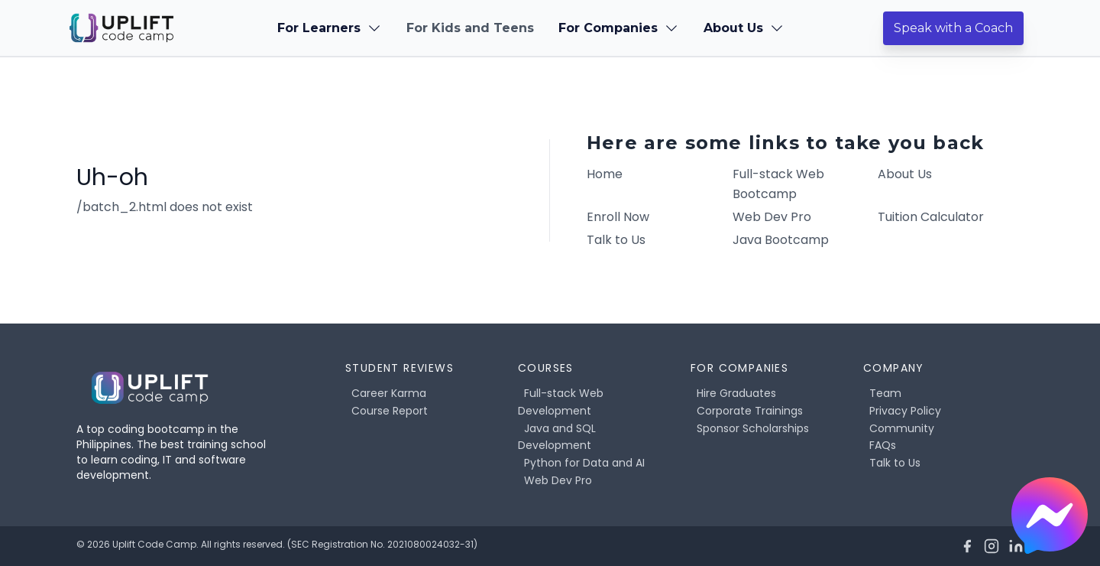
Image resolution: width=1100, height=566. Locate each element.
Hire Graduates (736, 393)
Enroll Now (618, 217)
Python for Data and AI (584, 462)
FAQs (882, 445)
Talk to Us (616, 240)
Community (901, 428)
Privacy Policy (905, 410)
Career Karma (388, 393)
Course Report (389, 410)
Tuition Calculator (931, 217)
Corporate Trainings (750, 410)
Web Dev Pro (772, 217)
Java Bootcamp (781, 240)
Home (605, 174)
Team (885, 393)
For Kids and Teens (470, 28)
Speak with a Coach (953, 28)
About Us (905, 174)
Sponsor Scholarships (753, 428)
